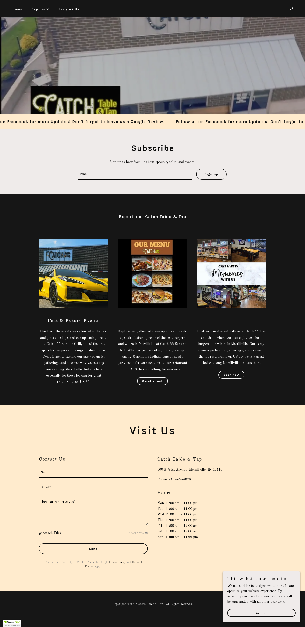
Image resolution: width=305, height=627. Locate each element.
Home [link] (17, 9)
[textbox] (135, 174)
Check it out (152, 381)
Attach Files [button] (51, 533)
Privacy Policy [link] (117, 562)
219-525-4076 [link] (180, 479)
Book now (231, 374)
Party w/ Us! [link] (70, 9)
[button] (39, 9)
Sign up (211, 174)
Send (93, 549)
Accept (261, 613)
